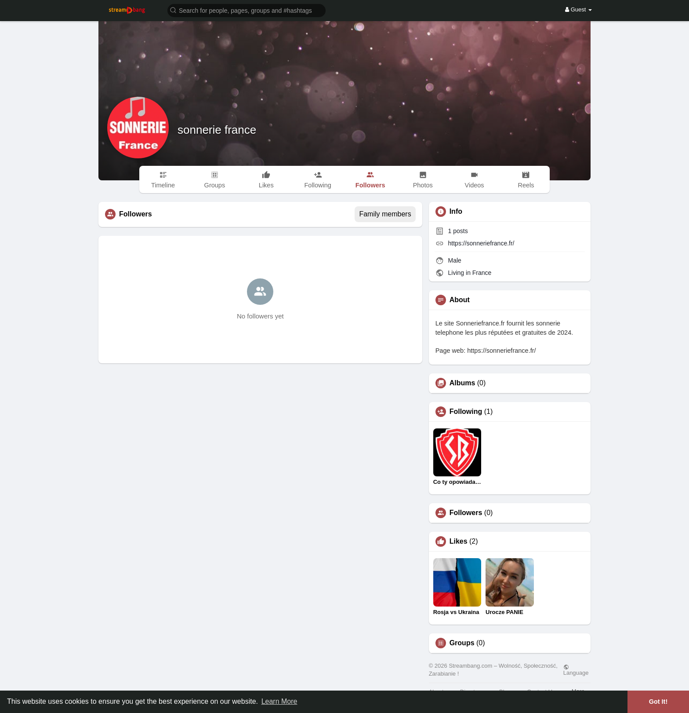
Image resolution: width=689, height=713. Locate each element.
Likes (459, 541)
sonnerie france (217, 129)
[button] (246, 10)
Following (466, 411)
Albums (462, 383)
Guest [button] (578, 9)
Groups (462, 643)
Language (576, 670)
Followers (466, 512)
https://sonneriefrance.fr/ (481, 243)
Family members (385, 214)
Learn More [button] (279, 701)
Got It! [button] (658, 701)
